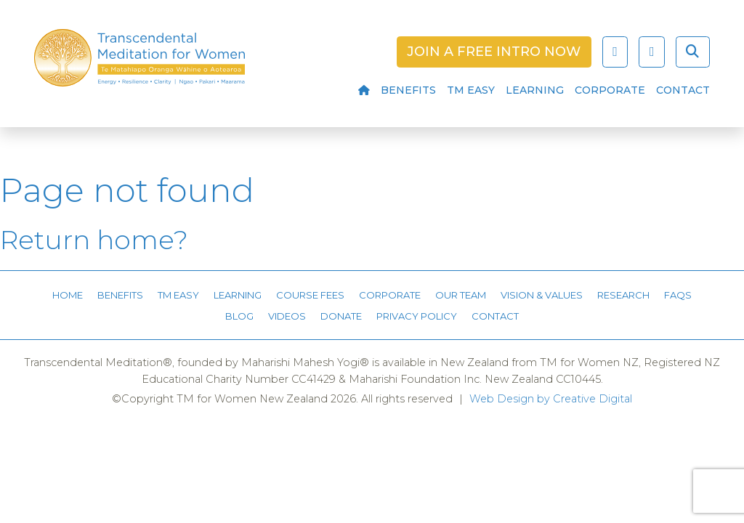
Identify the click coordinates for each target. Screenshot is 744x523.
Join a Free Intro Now (494, 52)
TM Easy (471, 90)
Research (623, 295)
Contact (683, 90)
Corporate (610, 90)
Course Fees (310, 295)
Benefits (408, 90)
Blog (239, 316)
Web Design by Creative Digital (550, 398)
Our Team (460, 295)
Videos (287, 316)
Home (67, 295)
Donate (341, 316)
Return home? (94, 240)
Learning (535, 90)
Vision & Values (542, 295)
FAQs (678, 295)
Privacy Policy (416, 316)
